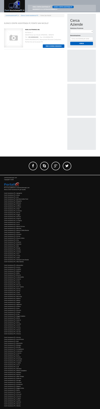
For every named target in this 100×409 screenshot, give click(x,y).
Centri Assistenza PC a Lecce (12, 365)
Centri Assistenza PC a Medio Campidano (15, 370)
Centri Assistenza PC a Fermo (12, 213)
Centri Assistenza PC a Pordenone (13, 384)
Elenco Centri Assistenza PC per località (15, 189)
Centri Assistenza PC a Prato (12, 314)
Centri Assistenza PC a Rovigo (12, 248)
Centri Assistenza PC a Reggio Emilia (14, 388)
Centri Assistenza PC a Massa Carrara (14, 226)
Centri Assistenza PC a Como (12, 281)
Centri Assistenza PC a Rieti (11, 246)
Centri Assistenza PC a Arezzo (12, 267)
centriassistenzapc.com (10, 177)
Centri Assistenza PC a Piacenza (12, 382)
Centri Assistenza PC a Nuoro (12, 232)
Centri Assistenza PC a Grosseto (13, 361)
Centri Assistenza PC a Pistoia (12, 312)
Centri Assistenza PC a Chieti (12, 209)
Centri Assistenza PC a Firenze (12, 357)
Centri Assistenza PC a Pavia (12, 308)
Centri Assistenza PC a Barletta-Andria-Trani (16, 199)
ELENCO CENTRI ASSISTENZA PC (63, 7)
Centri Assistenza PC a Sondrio (12, 252)
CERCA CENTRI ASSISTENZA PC (41, 7)
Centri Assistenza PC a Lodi (11, 367)
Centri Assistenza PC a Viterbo (12, 406)
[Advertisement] (85, 65)
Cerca (81, 43)
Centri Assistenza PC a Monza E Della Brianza (16, 230)
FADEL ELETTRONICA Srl (32, 29)
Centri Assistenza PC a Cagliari (12, 205)
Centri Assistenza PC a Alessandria (13, 265)
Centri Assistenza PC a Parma (12, 236)
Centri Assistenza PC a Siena (12, 322)
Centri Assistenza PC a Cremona (13, 211)
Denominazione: (75, 35)
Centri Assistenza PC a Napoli (12, 302)
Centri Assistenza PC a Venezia (12, 402)
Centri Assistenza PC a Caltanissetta (14, 277)
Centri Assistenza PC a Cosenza (12, 353)
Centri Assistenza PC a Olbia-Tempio (14, 376)
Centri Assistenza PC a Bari (11, 341)
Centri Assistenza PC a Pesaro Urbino (14, 238)
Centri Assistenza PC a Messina (12, 228)
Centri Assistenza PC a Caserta (12, 207)
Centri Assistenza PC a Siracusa (12, 394)
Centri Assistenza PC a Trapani (12, 398)
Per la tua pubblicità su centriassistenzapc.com (16, 187)
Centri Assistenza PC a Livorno (12, 294)
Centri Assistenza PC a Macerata (13, 296)
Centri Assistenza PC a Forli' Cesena (14, 287)
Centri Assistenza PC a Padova (12, 306)
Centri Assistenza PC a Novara (12, 374)
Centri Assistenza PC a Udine (12, 258)
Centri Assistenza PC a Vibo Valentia (14, 261)
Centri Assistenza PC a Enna (11, 355)
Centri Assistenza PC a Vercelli (12, 332)
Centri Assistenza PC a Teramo (12, 396)
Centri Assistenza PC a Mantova (12, 368)
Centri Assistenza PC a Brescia (12, 275)
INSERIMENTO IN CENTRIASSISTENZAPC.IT (45, 9)
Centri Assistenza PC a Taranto (12, 324)
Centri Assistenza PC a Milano (12, 300)
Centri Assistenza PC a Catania (12, 279)
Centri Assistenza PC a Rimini (12, 318)
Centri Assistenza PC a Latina (12, 292)
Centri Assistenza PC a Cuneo (12, 283)
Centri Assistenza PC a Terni (11, 254)
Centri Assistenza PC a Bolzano (12, 203)
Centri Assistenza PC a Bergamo (13, 201)
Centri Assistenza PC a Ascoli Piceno (14, 339)
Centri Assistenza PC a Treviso (12, 328)
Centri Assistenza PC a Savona (12, 250)
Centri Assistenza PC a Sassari (12, 392)
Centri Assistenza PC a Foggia (12, 215)
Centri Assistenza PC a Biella (12, 273)
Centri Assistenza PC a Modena (12, 372)
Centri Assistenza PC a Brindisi (12, 347)
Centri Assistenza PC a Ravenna (12, 244)
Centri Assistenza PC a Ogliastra (13, 304)
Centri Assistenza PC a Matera (12, 298)
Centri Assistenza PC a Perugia (12, 380)
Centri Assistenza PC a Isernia (12, 291)
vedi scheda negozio (54, 46)
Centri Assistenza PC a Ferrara (12, 285)
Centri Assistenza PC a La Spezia (13, 220)
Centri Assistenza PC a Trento (12, 256)
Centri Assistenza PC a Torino (12, 326)
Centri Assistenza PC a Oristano (12, 234)
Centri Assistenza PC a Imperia (12, 218)
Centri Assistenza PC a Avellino (12, 269)
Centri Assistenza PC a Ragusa (12, 386)
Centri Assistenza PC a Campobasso (14, 349)
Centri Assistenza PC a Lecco (12, 222)
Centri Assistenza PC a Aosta (12, 195)
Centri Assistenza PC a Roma (12, 390)
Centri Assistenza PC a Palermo (12, 378)
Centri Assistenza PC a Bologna (12, 345)
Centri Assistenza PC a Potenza (12, 242)
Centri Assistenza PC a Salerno (12, 320)
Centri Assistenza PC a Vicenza (12, 334)
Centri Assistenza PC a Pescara (12, 310)
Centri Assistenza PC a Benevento (13, 343)
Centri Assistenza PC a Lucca (12, 224)
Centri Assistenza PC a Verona (12, 404)
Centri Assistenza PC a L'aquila (12, 363)
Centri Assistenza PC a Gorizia (12, 289)
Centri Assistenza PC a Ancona (12, 337)
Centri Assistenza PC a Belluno (12, 271)
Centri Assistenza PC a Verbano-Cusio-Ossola (16, 260)
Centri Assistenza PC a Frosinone (13, 359)
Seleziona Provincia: (76, 28)
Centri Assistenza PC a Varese (12, 330)
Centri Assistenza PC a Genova (12, 216)
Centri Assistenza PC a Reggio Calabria (14, 316)
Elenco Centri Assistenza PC (29, 15)
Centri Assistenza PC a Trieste (12, 400)
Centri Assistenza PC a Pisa (11, 240)
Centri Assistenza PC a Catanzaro (13, 351)
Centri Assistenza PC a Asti (11, 197)
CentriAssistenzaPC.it (12, 15)
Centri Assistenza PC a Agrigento (13, 193)
